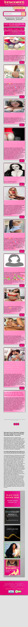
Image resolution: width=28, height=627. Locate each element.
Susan (6, 333)
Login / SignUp (21, 10)
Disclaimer (19, 584)
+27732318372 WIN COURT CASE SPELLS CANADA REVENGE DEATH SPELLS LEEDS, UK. (13, 368)
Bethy (6, 115)
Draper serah (9, 81)
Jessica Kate (9, 235)
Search (23, 13)
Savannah (8, 304)
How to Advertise (19, 583)
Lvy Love (7, 53)
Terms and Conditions (9, 584)
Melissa (7, 270)
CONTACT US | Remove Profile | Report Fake (17, 586)
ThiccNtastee (9, 179)
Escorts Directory (9, 583)
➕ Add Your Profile (18, 7)
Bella (6, 203)
